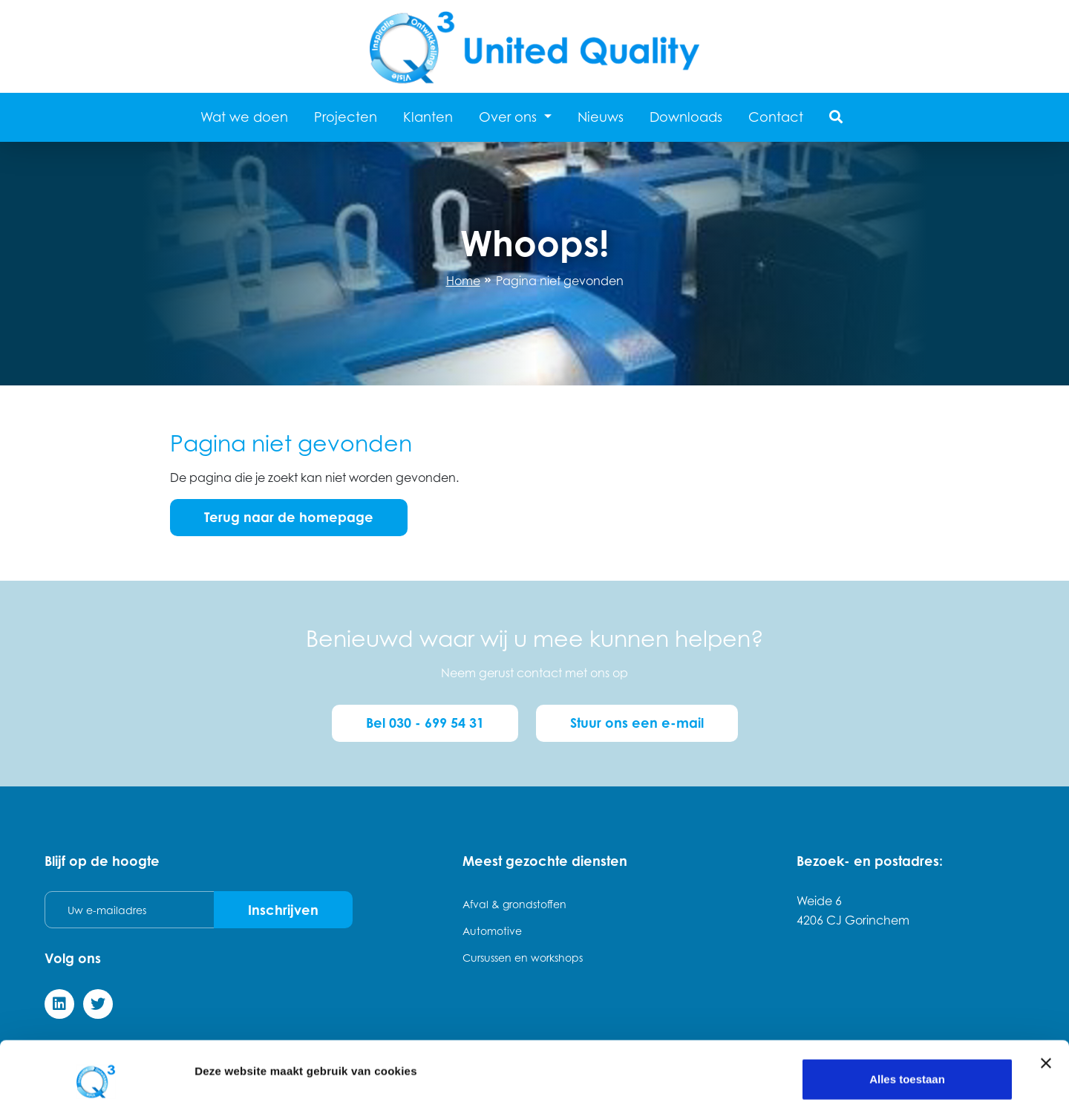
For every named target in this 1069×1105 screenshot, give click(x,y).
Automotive (492, 931)
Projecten (345, 117)
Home (463, 280)
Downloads (686, 117)
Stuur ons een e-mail (637, 722)
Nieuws (601, 117)
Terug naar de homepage (288, 517)
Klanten (428, 117)
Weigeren (907, 1065)
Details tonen (229, 1055)
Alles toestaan (907, 1017)
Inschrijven (283, 910)
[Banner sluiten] (1046, 1001)
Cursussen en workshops (522, 957)
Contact (775, 117)
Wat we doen (244, 117)
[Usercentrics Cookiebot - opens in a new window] (96, 1076)
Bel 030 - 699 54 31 (425, 722)
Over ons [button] (509, 117)
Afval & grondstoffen (514, 904)
